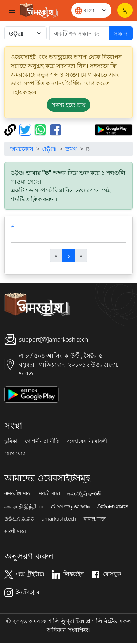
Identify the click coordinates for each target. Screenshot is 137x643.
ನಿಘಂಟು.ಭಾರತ (113, 506)
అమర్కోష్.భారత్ (83, 493)
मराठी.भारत (49, 493)
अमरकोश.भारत (18, 493)
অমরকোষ (21, 149)
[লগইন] (125, 10)
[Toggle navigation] (12, 10)
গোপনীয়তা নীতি (42, 441)
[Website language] (91, 10)
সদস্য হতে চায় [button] (68, 105)
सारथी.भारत (15, 531)
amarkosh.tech (59, 518)
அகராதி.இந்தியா (23, 506)
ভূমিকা (11, 441)
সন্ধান (121, 33)
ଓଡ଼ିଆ (49, 149)
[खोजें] (79, 33)
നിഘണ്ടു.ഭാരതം (70, 506)
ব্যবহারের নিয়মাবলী (87, 441)
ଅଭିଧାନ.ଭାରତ (19, 518)
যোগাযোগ (15, 453)
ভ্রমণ (71, 149)
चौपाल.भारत (94, 518)
